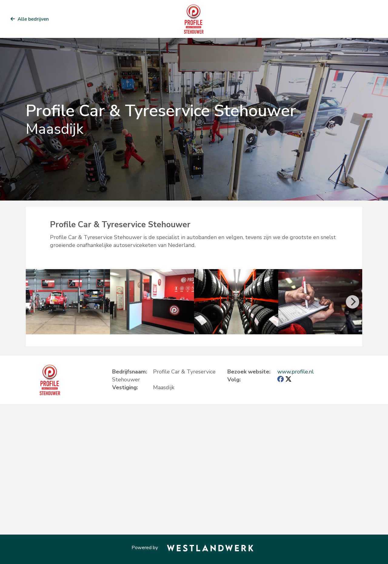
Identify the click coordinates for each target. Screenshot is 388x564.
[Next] (352, 302)
